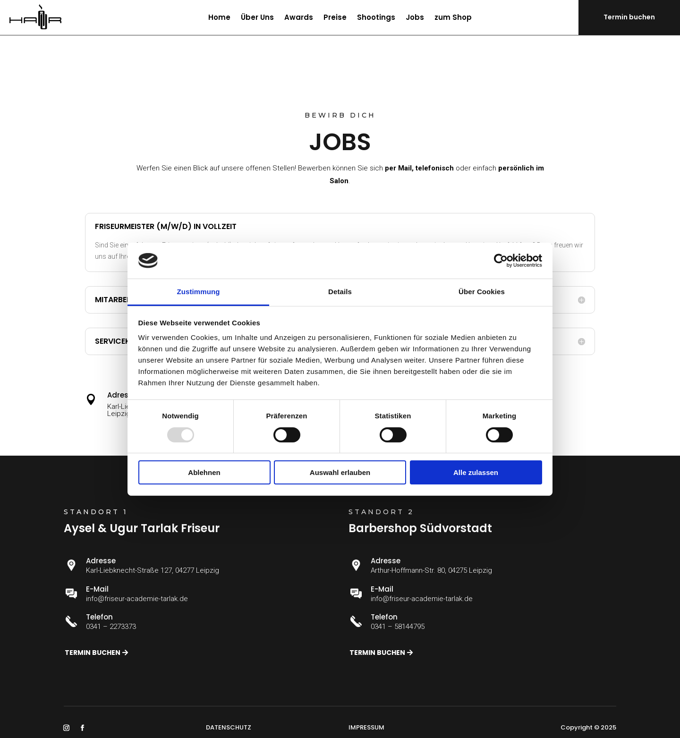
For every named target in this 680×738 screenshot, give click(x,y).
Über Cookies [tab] (482, 292)
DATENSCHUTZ (228, 727)
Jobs (415, 18)
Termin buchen (629, 17)
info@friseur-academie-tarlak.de (137, 598)
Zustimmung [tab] (198, 292)
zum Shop (453, 18)
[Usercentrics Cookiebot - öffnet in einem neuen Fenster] (500, 261)
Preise (335, 18)
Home (219, 18)
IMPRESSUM (366, 727)
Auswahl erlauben (340, 472)
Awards (298, 18)
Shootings (376, 18)
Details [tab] (340, 292)
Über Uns (257, 18)
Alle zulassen (475, 472)
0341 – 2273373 (111, 626)
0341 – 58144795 (398, 626)
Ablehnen (204, 472)
